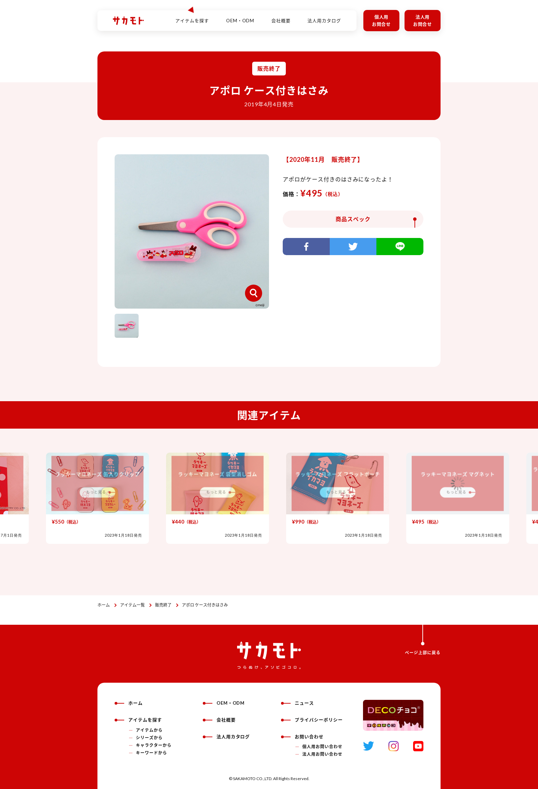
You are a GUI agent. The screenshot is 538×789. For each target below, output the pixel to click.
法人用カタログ (324, 16)
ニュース (297, 703)
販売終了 (163, 605)
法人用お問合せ (422, 20)
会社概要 (281, 16)
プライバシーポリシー (312, 719)
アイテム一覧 (132, 605)
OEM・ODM (240, 16)
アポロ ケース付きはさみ (205, 605)
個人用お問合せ (381, 20)
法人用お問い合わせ (322, 754)
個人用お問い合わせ (322, 746)
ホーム (103, 605)
